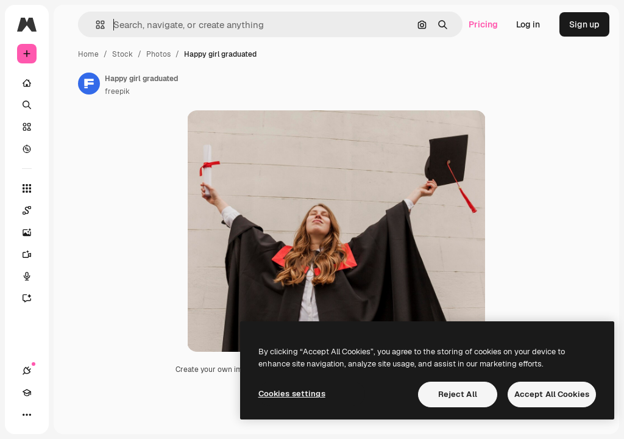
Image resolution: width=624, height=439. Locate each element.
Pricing (483, 24)
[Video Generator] (33, 254)
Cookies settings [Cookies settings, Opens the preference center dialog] (291, 393)
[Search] (27, 105)
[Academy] (27, 392)
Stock (122, 54)
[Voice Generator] (33, 276)
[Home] (27, 83)
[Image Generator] (33, 232)
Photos (158, 54)
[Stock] (27, 127)
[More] (27, 414)
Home (88, 54)
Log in (528, 24)
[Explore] (27, 149)
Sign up (584, 24)
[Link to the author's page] (89, 84)
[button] (95, 24)
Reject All (457, 394)
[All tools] (27, 188)
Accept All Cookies (551, 394)
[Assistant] (33, 298)
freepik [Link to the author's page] (117, 91)
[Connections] (27, 370)
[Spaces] (33, 210)
